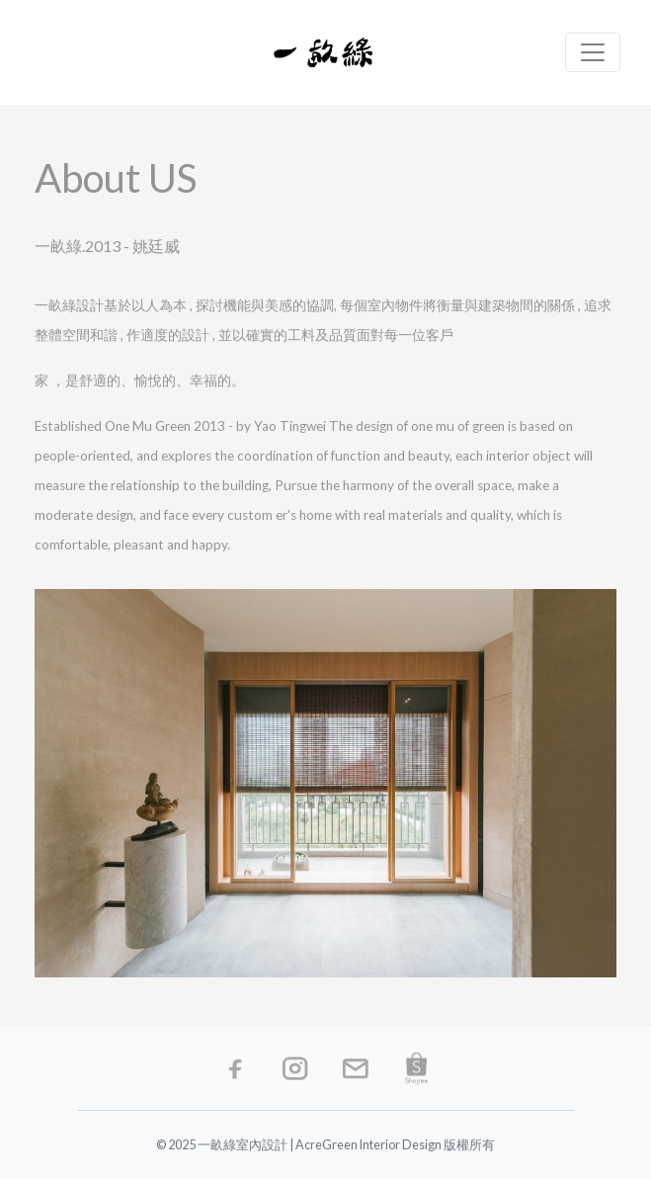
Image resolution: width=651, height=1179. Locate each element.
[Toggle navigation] (592, 52)
